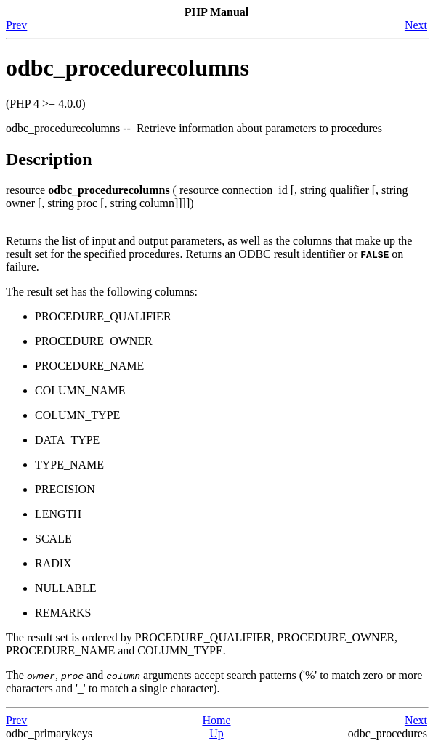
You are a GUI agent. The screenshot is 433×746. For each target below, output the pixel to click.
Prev (16, 25)
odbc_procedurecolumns (127, 67)
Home (216, 720)
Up (216, 733)
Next (416, 25)
